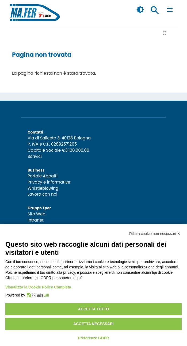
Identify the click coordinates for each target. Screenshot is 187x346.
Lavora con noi (42, 194)
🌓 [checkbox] (140, 9)
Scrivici (35, 156)
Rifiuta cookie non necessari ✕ (154, 233)
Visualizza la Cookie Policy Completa (38, 287)
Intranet (36, 220)
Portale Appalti (42, 176)
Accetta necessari (93, 324)
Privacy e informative (49, 182)
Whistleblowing (43, 188)
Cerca (154, 10)
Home (164, 32)
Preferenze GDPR (93, 338)
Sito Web (36, 214)
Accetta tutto (93, 309)
